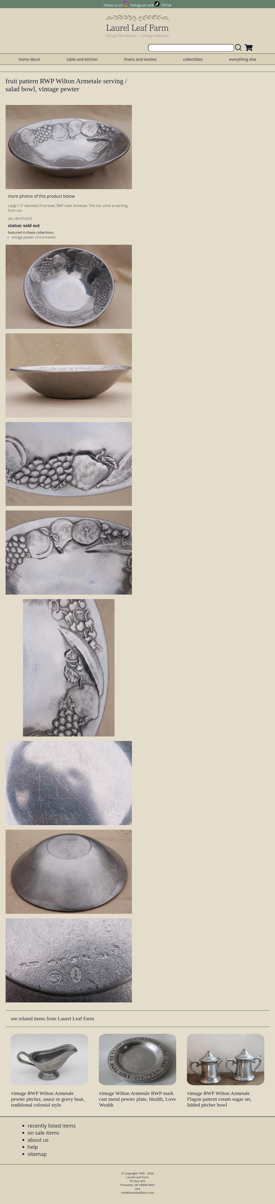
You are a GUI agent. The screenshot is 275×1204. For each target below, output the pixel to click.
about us (38, 1139)
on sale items (43, 1132)
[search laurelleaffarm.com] (239, 48)
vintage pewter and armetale (33, 237)
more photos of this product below (41, 196)
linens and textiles (140, 59)
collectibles (193, 59)
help (33, 1146)
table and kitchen (82, 59)
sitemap (37, 1153)
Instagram (138, 5)
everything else (242, 59)
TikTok (166, 5)
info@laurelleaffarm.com (137, 1193)
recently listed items (52, 1125)
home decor (29, 59)
